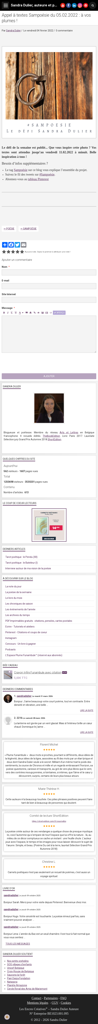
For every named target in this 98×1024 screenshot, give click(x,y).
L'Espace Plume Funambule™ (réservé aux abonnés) (33, 655)
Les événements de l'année (20, 609)
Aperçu (59, 312)
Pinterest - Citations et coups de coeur (26, 632)
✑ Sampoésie (28, 228)
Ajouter (49, 376)
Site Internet (9, 294)
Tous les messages (18, 943)
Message (7, 308)
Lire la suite (86, 710)
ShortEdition (54, 439)
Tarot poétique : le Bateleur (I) (21, 562)
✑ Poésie (9, 228)
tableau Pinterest (38, 179)
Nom (4, 266)
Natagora (12, 981)
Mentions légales (37, 1003)
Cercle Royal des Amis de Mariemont (27, 988)
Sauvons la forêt (16, 974)
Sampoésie (20, 170)
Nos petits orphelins (18, 961)
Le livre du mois (13, 598)
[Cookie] (7, 1017)
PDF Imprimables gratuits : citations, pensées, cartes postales (38, 620)
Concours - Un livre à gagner (20, 643)
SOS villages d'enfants (19, 964)
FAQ (63, 998)
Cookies (66, 1003)
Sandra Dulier (13, 30)
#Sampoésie (46, 174)
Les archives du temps (17, 615)
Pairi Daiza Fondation (18, 978)
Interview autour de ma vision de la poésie (28, 568)
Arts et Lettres (69, 432)
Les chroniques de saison (19, 603)
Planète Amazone (17, 985)
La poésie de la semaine (18, 592)
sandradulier (24, 696)
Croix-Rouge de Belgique (20, 971)
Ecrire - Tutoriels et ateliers (20, 626)
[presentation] (28, 363)
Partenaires (51, 998)
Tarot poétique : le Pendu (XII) (21, 557)
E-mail (5, 280)
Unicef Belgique (15, 968)
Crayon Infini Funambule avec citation (37, 672)
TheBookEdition (51, 436)
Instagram (11, 638)
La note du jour (13, 586)
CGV (55, 1003)
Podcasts (10, 649)
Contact (36, 998)
